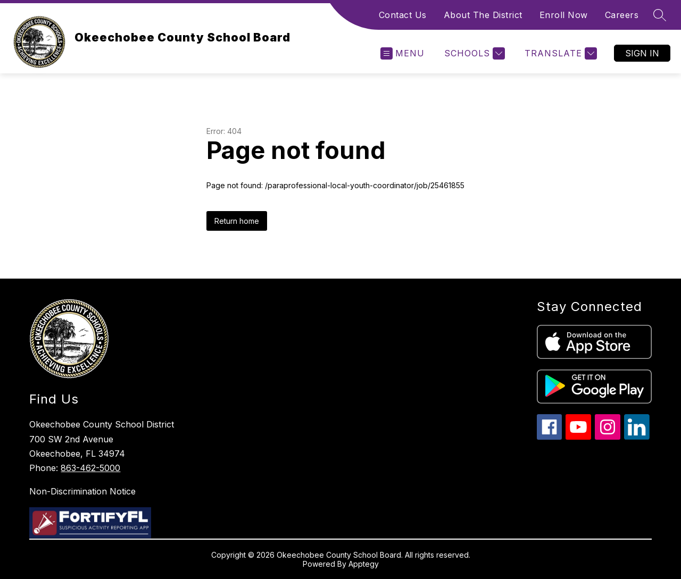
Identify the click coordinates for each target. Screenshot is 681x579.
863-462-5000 (90, 468)
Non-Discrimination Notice (82, 491)
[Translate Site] (559, 53)
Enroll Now (563, 15)
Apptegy (363, 563)
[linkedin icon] (637, 436)
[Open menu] (402, 53)
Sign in (642, 53)
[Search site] (659, 15)
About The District (483, 15)
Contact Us (403, 15)
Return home (236, 220)
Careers (622, 15)
